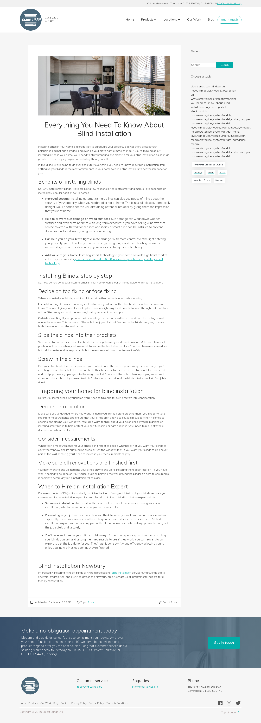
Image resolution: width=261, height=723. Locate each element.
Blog (211, 19)
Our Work (194, 19)
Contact (65, 703)
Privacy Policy (79, 703)
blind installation (121, 572)
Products (33, 703)
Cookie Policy (96, 703)
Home (130, 19)
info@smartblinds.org (229, 3)
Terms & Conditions (117, 703)
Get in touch (229, 20)
